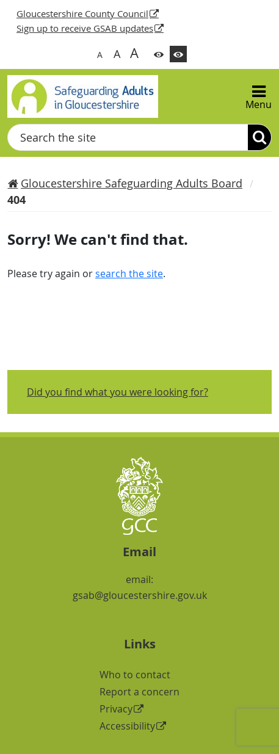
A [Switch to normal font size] (100, 54)
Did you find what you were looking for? (117, 392)
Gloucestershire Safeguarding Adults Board (131, 183)
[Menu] (258, 96)
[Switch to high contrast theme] (178, 54)
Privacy (116, 709)
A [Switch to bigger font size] (117, 53)
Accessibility (127, 726)
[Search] (259, 137)
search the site (129, 273)
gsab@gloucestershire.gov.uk (140, 595)
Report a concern (139, 691)
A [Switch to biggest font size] (134, 52)
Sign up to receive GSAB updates (84, 28)
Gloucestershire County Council (82, 13)
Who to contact (135, 674)
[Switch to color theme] (158, 54)
